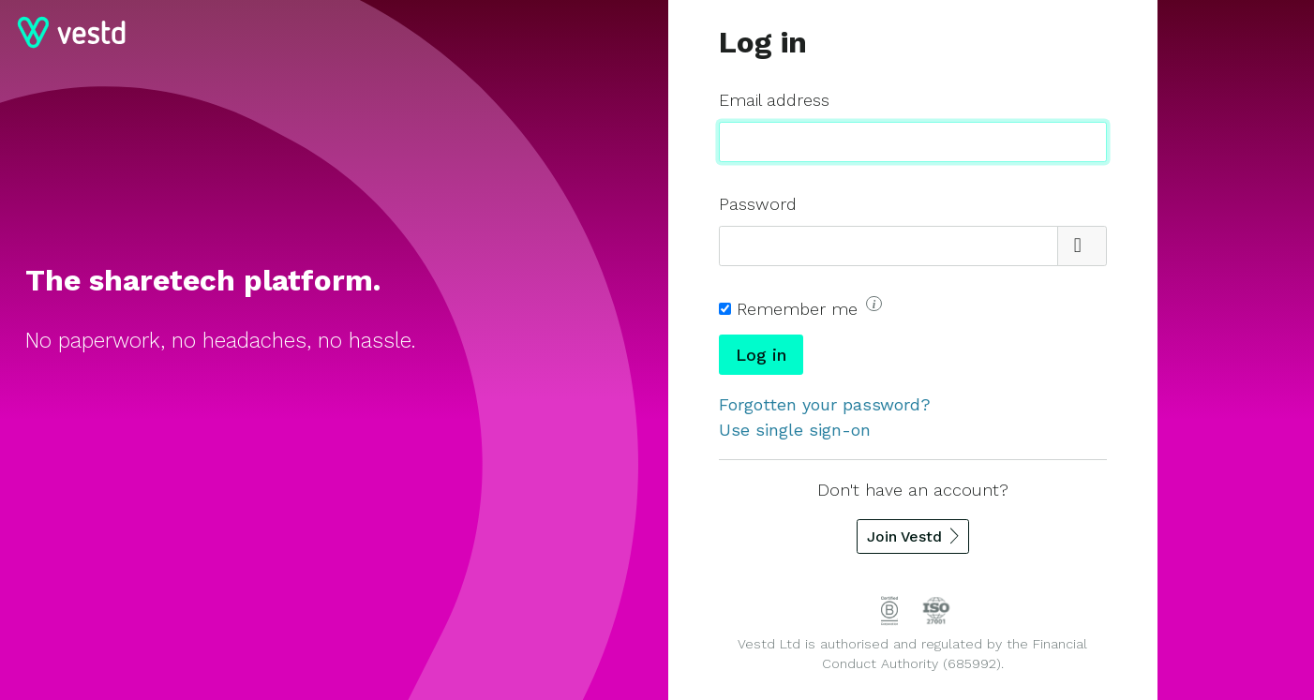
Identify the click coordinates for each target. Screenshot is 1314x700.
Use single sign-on (795, 429)
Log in (761, 355)
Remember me (809, 307)
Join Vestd (904, 536)
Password (758, 204)
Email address (774, 100)
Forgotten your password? (825, 404)
